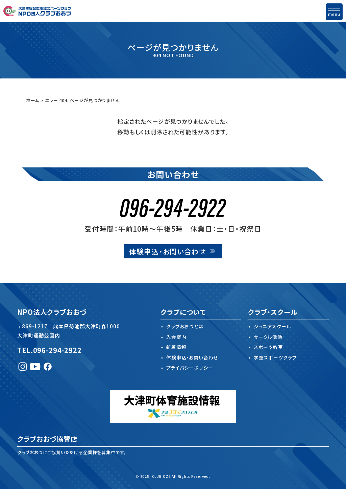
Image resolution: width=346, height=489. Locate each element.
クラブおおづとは (184, 326)
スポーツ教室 (268, 347)
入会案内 (176, 336)
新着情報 (176, 347)
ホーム (33, 100)
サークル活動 (268, 336)
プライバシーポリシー (189, 368)
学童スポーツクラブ (275, 357)
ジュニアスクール (272, 326)
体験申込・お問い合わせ (167, 251)
